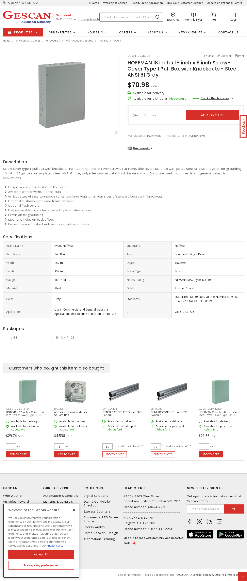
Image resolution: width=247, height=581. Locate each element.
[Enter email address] (205, 509)
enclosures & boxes (28, 40)
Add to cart (212, 115)
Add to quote (114, 454)
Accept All (41, 554)
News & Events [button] (191, 32)
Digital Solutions (95, 496)
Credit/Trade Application (147, 3)
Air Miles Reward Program (16, 503)
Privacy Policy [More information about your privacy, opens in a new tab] (55, 545)
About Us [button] (155, 32)
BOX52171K (61, 408)
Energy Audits (94, 527)
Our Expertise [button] (60, 32)
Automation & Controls (60, 496)
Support (13, 3)
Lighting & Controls (58, 501)
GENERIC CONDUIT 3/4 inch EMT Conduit (122, 413)
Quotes (94, 3)
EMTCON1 (157, 408)
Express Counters (97, 511)
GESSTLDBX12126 (18, 408)
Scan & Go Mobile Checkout (96, 503)
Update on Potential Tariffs (224, 3)
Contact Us (228, 32)
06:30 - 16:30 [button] (63, 19)
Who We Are (12, 496)
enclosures (53, 40)
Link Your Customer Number (185, 3)
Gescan (10, 488)
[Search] (131, 17)
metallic (103, 40)
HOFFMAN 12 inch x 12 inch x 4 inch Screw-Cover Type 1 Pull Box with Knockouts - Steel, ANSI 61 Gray (219, 416)
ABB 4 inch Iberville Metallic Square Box (71, 413)
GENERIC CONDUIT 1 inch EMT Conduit (169, 413)
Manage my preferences (41, 565)
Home (6, 40)
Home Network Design (100, 533)
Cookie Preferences (129, 575)
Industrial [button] (95, 32)
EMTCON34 (109, 408)
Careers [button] (125, 32)
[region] (41, 541)
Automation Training (99, 539)
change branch (90, 19)
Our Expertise (56, 488)
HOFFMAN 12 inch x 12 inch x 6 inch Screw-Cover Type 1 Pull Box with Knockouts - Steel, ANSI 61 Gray (27, 416)
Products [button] (23, 32)
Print (241, 56)
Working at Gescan (115, 3)
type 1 (117, 40)
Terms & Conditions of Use (159, 575)
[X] (74, 509)
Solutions (93, 488)
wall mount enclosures (79, 40)
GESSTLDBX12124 (211, 408)
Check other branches (215, 98)
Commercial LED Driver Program (100, 519)
